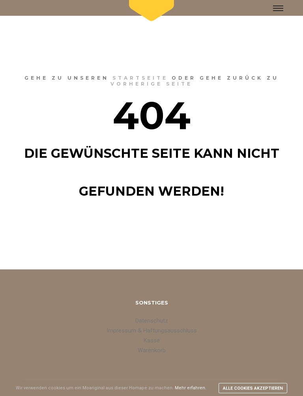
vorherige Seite (151, 84)
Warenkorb (152, 350)
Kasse (152, 340)
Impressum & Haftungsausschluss (152, 330)
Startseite (140, 78)
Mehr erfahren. (190, 387)
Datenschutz (151, 320)
